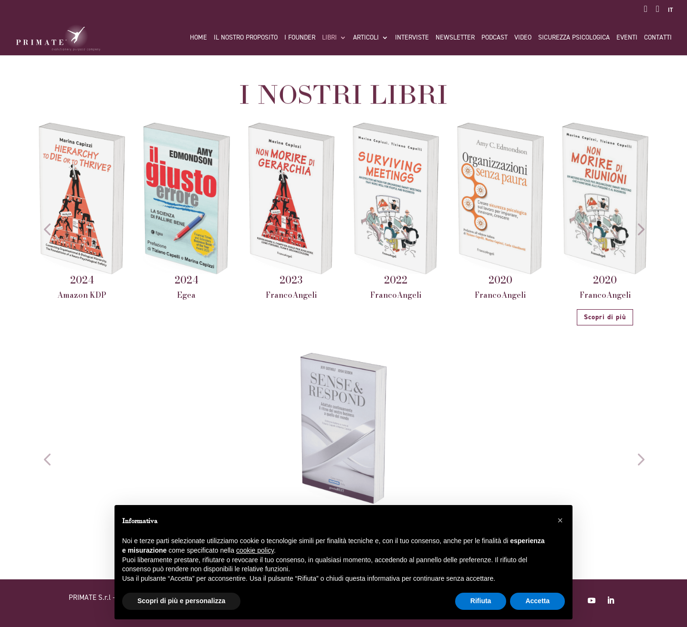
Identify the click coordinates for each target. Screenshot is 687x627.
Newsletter (455, 38)
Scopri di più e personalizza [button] (181, 601)
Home (198, 38)
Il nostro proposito (246, 38)
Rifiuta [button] (480, 601)
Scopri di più (605, 317)
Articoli (366, 38)
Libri (329, 38)
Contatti (658, 38)
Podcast (494, 38)
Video (522, 38)
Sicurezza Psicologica (574, 38)
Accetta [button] (537, 601)
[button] (47, 229)
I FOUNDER (299, 38)
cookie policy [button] (255, 550)
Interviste (412, 38)
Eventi (626, 38)
